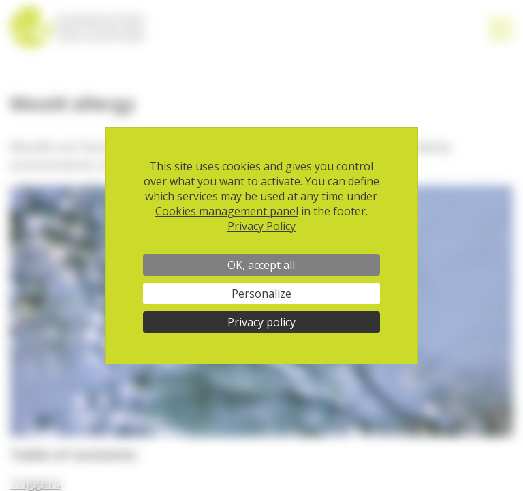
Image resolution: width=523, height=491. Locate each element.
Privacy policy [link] (261, 322)
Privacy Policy (261, 226)
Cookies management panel (226, 211)
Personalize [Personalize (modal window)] (261, 293)
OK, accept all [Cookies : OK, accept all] (261, 264)
